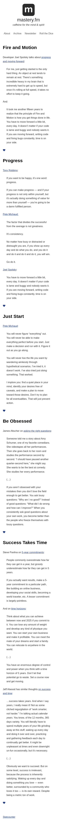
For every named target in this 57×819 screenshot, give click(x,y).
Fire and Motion (20, 47)
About (7, 33)
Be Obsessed (17, 421)
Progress (13, 160)
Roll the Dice (46, 33)
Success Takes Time (25, 542)
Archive (17, 33)
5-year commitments (33, 552)
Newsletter (30, 33)
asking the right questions (37, 431)
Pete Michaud (10, 326)
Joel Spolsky (10, 269)
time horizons (18, 608)
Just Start (13, 316)
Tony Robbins (10, 170)
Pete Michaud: (10, 214)
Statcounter (9, 817)
